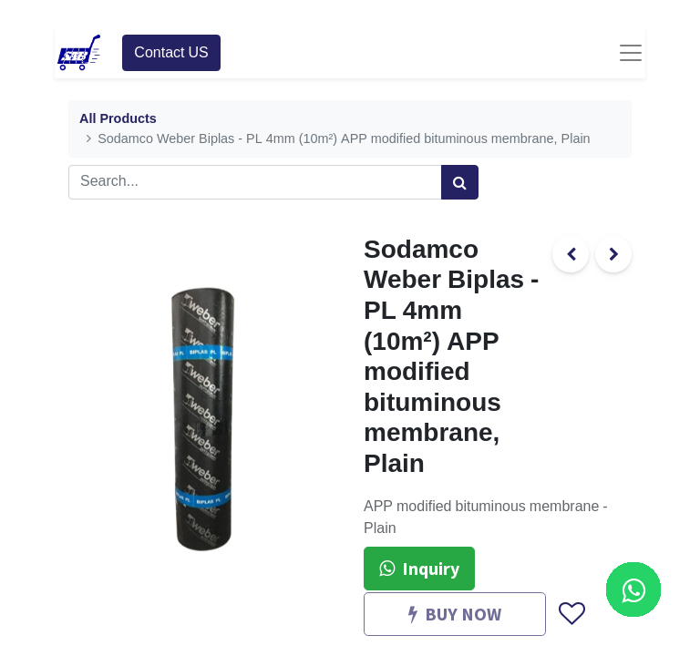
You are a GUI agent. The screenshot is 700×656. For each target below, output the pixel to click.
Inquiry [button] (419, 568)
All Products (118, 119)
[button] (571, 614)
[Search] (460, 182)
